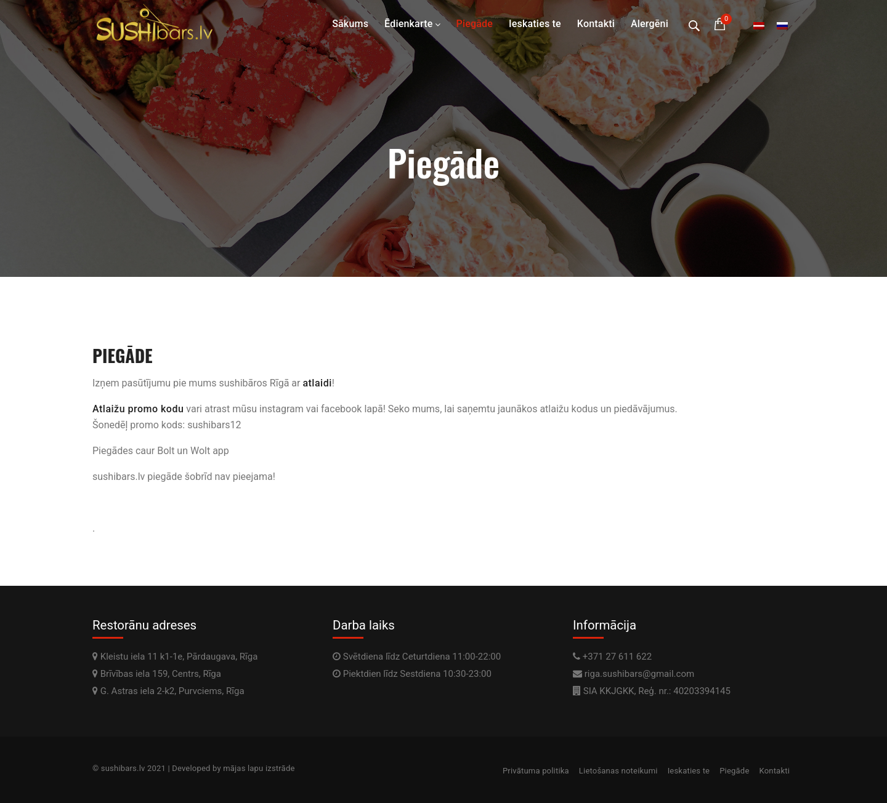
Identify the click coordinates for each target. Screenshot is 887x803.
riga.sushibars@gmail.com (639, 673)
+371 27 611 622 (617, 656)
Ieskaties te (535, 24)
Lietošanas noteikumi (618, 770)
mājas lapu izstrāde (258, 768)
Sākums (350, 24)
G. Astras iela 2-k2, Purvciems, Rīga (168, 691)
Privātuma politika (536, 770)
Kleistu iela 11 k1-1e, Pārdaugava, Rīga (174, 656)
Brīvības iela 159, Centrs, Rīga (156, 673)
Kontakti (596, 24)
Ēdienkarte (408, 24)
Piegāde (474, 24)
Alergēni (649, 24)
